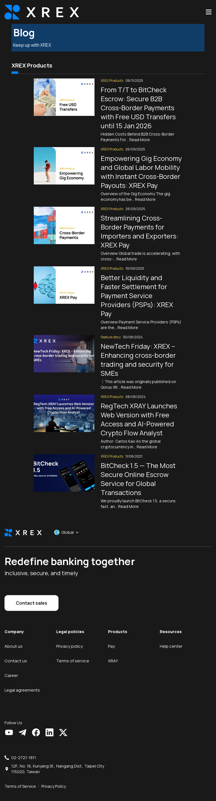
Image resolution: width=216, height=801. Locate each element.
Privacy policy (69, 640)
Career (11, 669)
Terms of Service (20, 780)
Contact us (15, 655)
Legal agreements (22, 684)
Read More (139, 133)
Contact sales (31, 597)
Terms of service (72, 655)
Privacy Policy (53, 780)
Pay (111, 640)
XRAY (113, 655)
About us (13, 640)
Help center (171, 640)
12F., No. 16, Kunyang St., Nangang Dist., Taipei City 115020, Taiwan (57, 762)
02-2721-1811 (23, 751)
